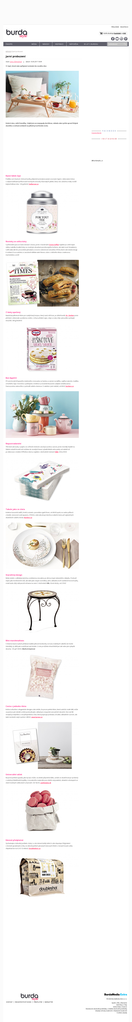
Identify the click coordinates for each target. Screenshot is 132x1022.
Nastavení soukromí (120, 1011)
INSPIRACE (59, 44)
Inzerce (124, 1007)
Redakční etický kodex (23, 1002)
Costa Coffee (54, 245)
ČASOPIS (9, 44)
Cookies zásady (122, 1013)
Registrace (124, 27)
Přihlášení (115, 27)
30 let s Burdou (91, 44)
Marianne (124, 1003)
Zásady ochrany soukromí (103, 1011)
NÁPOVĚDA (73, 44)
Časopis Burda (96, 133)
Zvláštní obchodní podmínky (117, 1009)
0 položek (117, 33)
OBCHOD (21, 47)
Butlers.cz (28, 517)
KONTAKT (9, 1002)
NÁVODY (45, 44)
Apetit (114, 1003)
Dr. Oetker (70, 315)
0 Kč (124, 33)
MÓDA (34, 44)
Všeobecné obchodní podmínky (96, 1009)
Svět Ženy (119, 1005)
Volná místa (117, 1007)
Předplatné (38, 1002)
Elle (118, 1003)
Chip (125, 1005)
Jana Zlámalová (16, 62)
